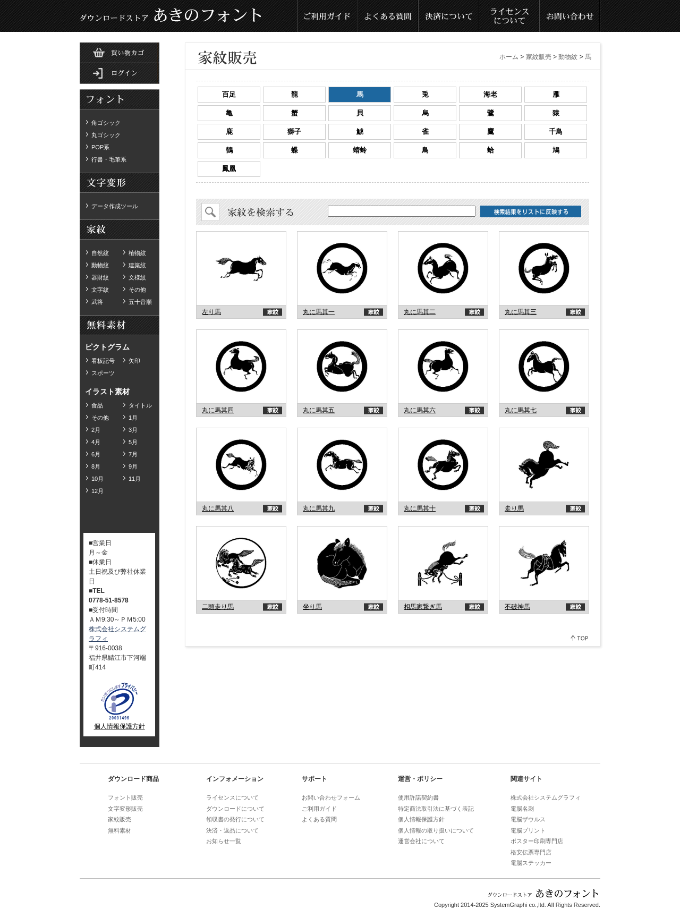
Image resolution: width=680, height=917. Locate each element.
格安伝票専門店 (531, 852)
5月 (133, 442)
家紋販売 (538, 57)
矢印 (134, 361)
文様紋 (137, 277)
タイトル (140, 405)
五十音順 (140, 302)
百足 (229, 94)
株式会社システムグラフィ (546, 797)
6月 (95, 454)
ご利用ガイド (328, 16)
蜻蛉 (360, 150)
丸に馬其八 (218, 508)
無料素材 (119, 183)
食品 (97, 405)
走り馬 (514, 508)
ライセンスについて (509, 16)
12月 (97, 491)
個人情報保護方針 (119, 726)
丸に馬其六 (420, 410)
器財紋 (100, 277)
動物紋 (100, 265)
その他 (137, 289)
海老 (490, 94)
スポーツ (103, 373)
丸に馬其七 (521, 410)
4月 (95, 442)
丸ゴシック (106, 135)
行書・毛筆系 (108, 159)
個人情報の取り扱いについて (436, 830)
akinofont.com (241, 268)
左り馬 (211, 312)
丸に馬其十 (420, 508)
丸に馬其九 (319, 508)
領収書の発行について (235, 819)
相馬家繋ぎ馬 (423, 606)
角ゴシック (106, 123)
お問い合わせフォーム (331, 797)
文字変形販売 (125, 808)
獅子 (294, 131)
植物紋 (137, 253)
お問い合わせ (570, 16)
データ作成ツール (114, 206)
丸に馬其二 (420, 312)
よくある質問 (388, 16)
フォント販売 (125, 797)
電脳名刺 (522, 808)
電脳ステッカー (531, 863)
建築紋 (137, 265)
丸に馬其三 (521, 312)
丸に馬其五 (319, 410)
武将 (97, 302)
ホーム (508, 57)
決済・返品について (232, 830)
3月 (133, 430)
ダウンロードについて (235, 808)
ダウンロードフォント (119, 100)
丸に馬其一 (319, 312)
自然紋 (100, 253)
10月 (97, 479)
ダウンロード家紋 (119, 230)
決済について (449, 16)
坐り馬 (312, 606)
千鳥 (556, 131)
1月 (133, 417)
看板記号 (103, 361)
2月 (95, 430)
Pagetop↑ (580, 638)
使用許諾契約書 (418, 797)
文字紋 (100, 289)
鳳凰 (229, 169)
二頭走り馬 (218, 606)
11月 (135, 479)
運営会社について (421, 841)
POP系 (100, 147)
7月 (133, 454)
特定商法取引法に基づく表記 (436, 808)
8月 (95, 466)
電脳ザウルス (528, 819)
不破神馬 (517, 606)
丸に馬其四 (218, 410)
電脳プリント (528, 830)
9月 (133, 466)
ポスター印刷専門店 (537, 841)
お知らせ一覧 (223, 841)
